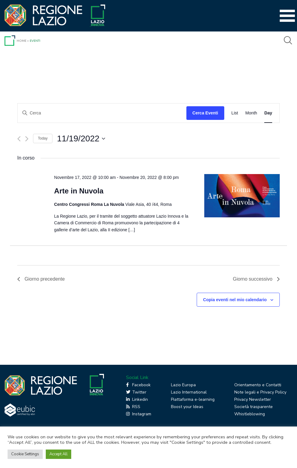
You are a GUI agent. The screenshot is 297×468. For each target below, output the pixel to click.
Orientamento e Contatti (257, 385)
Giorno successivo (256, 279)
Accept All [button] (58, 454)
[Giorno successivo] (26, 139)
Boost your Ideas (187, 407)
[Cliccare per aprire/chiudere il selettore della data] (81, 139)
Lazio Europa (183, 385)
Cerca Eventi (205, 112)
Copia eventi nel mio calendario (235, 299)
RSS (133, 407)
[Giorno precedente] (19, 139)
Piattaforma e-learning (193, 399)
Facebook (138, 385)
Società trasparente (253, 407)
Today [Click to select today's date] (43, 138)
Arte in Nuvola (79, 191)
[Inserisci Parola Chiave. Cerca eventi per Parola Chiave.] (102, 113)
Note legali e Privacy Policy (260, 392)
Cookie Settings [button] (25, 454)
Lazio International (189, 392)
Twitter (136, 392)
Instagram (138, 414)
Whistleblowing (249, 414)
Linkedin (137, 399)
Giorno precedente (41, 279)
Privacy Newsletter (252, 399)
